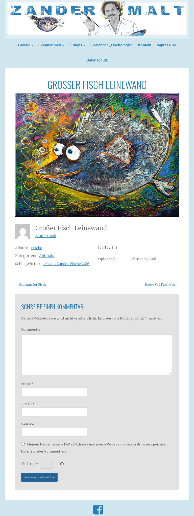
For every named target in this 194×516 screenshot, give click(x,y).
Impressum (166, 45)
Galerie (24, 45)
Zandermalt (45, 236)
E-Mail (27, 404)
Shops (76, 45)
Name (27, 384)
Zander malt (51, 45)
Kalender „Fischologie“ (113, 45)
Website (27, 424)
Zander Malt (97, 19)
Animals (46, 255)
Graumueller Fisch (32, 284)
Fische (36, 248)
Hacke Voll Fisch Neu (160, 284)
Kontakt (144, 45)
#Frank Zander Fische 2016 (66, 264)
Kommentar (31, 329)
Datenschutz (97, 60)
